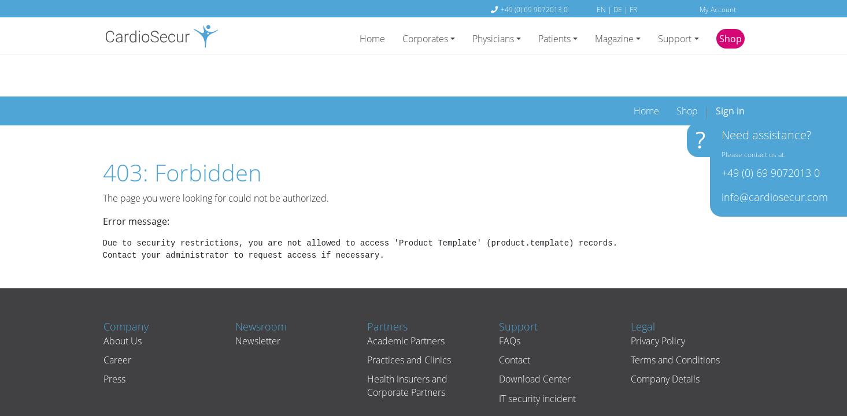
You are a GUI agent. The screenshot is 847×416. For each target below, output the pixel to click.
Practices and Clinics (408, 324)
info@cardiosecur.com (773, 199)
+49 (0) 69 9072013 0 (534, 9)
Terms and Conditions (674, 324)
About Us (122, 305)
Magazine (614, 38)
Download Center (534, 343)
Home (372, 38)
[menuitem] (646, 75)
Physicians (493, 38)
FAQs (509, 305)
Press (114, 343)
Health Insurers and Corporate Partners (407, 349)
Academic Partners (405, 305)
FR (633, 9)
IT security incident (536, 362)
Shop (730, 38)
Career (117, 324)
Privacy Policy (657, 305)
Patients (554, 38)
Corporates (425, 38)
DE (618, 9)
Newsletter (257, 305)
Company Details (664, 343)
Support (674, 38)
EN (602, 9)
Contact (514, 324)
